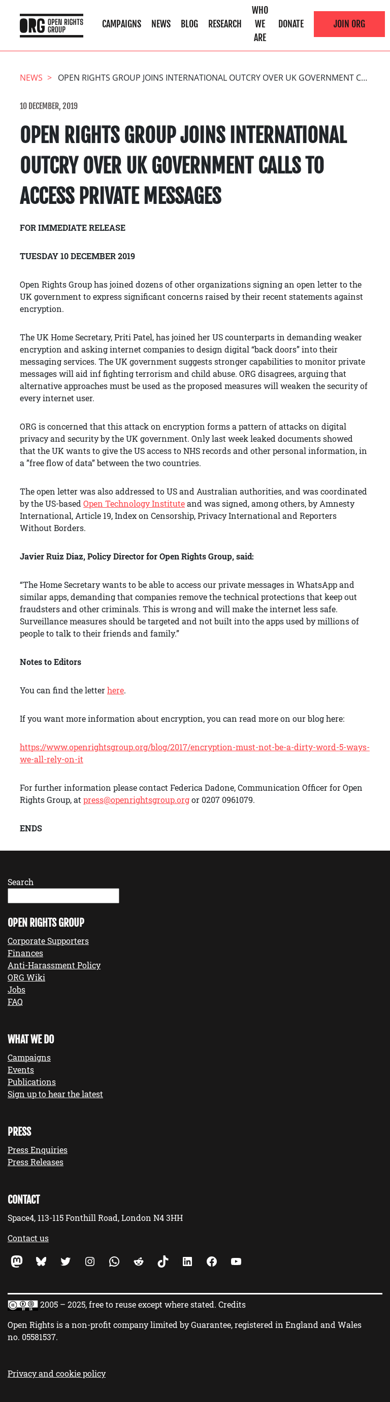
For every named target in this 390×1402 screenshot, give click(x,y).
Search (21, 882)
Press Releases (35, 1161)
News (161, 23)
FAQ (15, 1001)
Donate (291, 23)
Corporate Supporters (48, 940)
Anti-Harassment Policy (54, 965)
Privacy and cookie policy (57, 1373)
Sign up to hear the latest (55, 1094)
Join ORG (349, 23)
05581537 (39, 1336)
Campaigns (121, 23)
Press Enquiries (38, 1149)
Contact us (28, 1238)
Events (21, 1069)
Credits (232, 1304)
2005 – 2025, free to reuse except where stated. (128, 1304)
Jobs (16, 989)
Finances (25, 953)
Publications (32, 1081)
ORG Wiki (26, 977)
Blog (189, 23)
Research (225, 23)
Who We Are (260, 24)
